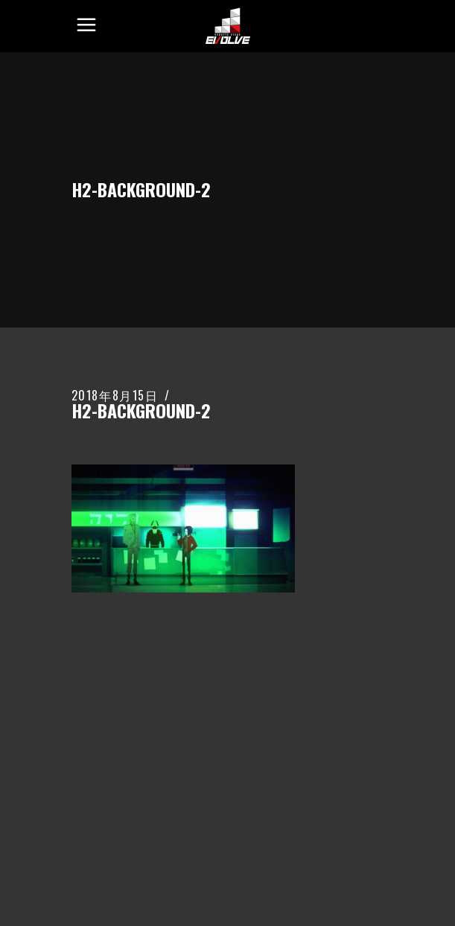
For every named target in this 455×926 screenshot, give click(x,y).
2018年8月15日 (115, 395)
